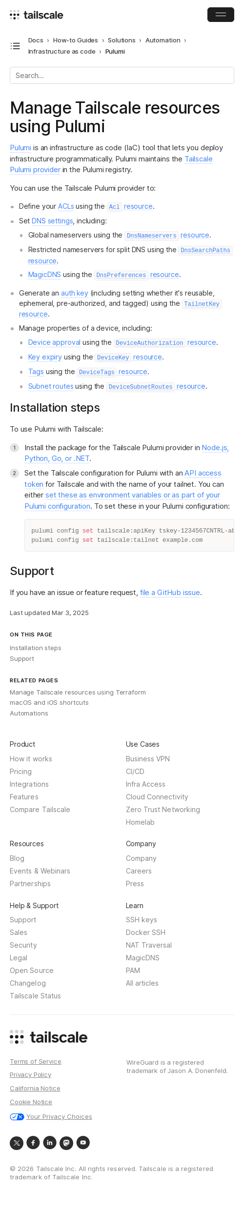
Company (141, 858)
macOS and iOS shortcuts (49, 702)
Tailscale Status (35, 996)
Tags (36, 371)
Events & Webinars (40, 871)
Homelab (140, 822)
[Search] (122, 75)
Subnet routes (51, 386)
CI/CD (135, 771)
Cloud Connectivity (157, 797)
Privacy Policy (30, 1075)
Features (24, 797)
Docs (35, 40)
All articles (142, 983)
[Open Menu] (220, 14)
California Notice (35, 1088)
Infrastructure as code (62, 51)
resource (130, 206)
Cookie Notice (31, 1102)
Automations (29, 713)
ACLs (66, 206)
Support (22, 658)
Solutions (122, 40)
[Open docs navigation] (15, 46)
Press (135, 884)
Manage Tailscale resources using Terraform (78, 692)
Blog (17, 858)
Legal (18, 958)
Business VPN (148, 759)
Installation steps (35, 648)
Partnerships (30, 884)
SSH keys (142, 920)
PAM (133, 970)
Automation (163, 40)
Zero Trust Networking (163, 810)
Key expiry (45, 357)
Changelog (28, 983)
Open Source (32, 970)
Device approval (54, 342)
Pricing (21, 771)
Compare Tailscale (40, 810)
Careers (139, 871)
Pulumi (20, 147)
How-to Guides (75, 40)
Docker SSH (146, 932)
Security (23, 945)
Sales (18, 932)
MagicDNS (44, 274)
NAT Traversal (149, 945)
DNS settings (52, 221)
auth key (74, 293)
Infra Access (146, 784)
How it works (31, 759)
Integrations (29, 784)
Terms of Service (35, 1061)
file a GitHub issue (170, 592)
